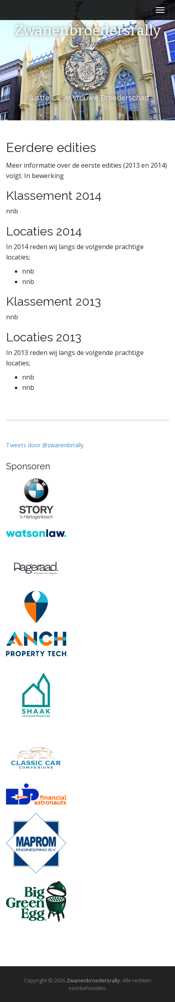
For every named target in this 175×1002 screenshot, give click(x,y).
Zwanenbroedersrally (87, 31)
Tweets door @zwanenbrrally (44, 445)
